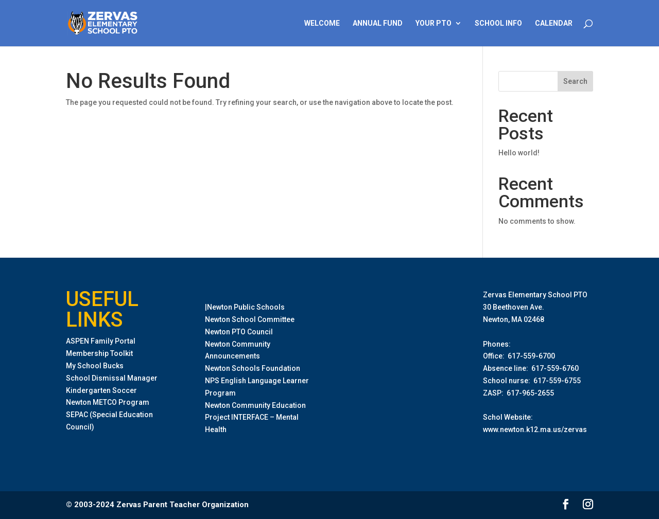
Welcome (322, 23)
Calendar (554, 23)
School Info (498, 23)
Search (575, 81)
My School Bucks (95, 366)
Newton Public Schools (246, 307)
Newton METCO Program (107, 402)
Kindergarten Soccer (101, 390)
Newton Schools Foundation (252, 368)
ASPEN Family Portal (100, 341)
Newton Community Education (255, 405)
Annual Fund (378, 23)
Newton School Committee (249, 319)
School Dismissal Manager (112, 378)
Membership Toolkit (99, 353)
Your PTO (433, 23)
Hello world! (519, 153)
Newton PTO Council (239, 332)
